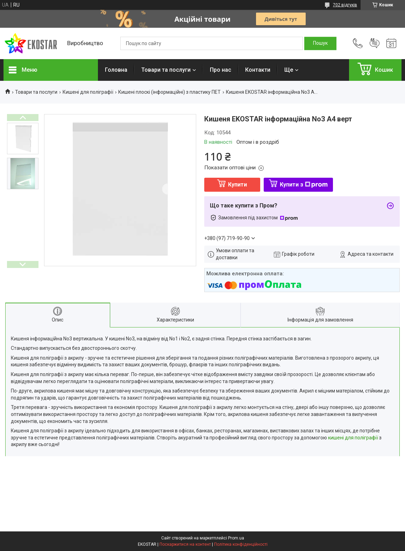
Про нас (220, 69)
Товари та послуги (166, 69)
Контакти (257, 69)
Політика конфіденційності (241, 544)
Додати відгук (374, 43)
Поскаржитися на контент (185, 544)
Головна (116, 69)
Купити (237, 184)
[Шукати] (320, 43)
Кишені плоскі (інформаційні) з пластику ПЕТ (169, 92)
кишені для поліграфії (353, 437)
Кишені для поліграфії (88, 92)
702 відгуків (345, 4)
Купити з (304, 184)
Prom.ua (236, 538)
